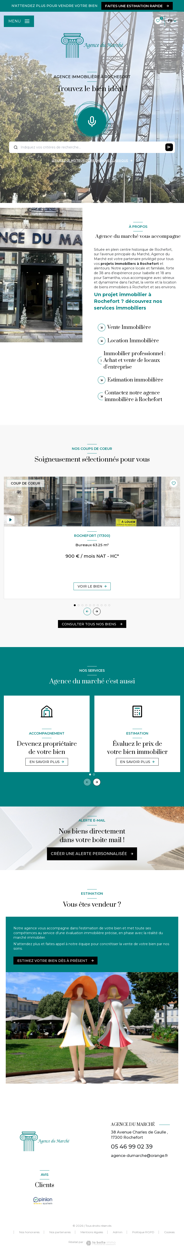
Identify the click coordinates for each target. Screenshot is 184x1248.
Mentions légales (91, 1232)
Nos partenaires (60, 1232)
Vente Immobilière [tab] (129, 327)
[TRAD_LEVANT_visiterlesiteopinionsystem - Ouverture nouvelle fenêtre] (42, 1201)
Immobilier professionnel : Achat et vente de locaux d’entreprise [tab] (135, 360)
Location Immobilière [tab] (133, 341)
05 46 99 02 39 (132, 1146)
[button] (97, 611)
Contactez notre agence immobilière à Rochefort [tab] (133, 396)
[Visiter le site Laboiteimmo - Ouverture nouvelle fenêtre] (100, 1243)
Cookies (169, 1232)
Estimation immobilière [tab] (135, 380)
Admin (117, 1232)
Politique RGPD (143, 1232)
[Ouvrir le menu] (19, 21)
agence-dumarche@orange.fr (139, 1155)
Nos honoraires (29, 1232)
